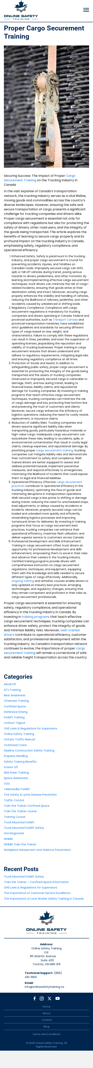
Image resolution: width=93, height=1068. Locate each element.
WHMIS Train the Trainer (20, 844)
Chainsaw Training (16, 701)
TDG (7, 784)
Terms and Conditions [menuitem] (46, 1034)
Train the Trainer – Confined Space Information (36, 882)
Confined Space (15, 706)
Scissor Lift (11, 767)
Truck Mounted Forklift (19, 822)
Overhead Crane (15, 745)
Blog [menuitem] (46, 1026)
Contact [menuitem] (47, 1020)
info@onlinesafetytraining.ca (44, 987)
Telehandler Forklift (17, 789)
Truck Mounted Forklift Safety (24, 828)
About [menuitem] (46, 1013)
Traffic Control (14, 800)
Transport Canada (65, 320)
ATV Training (12, 690)
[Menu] (86, 10)
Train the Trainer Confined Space (26, 806)
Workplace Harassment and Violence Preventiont (37, 850)
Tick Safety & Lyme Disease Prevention (30, 795)
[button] (34, 998)
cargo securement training (54, 450)
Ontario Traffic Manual (19, 739)
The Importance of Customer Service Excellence (37, 893)
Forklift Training (14, 717)
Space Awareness (16, 778)
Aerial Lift (10, 684)
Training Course (14, 817)
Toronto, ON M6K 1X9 (46, 964)
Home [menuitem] (46, 1006)
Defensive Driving (15, 712)
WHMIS (8, 839)
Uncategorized (14, 833)
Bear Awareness (14, 695)
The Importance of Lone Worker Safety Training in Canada (44, 899)
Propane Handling (16, 756)
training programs (36, 616)
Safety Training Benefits (20, 762)
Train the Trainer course (20, 811)
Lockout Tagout (14, 723)
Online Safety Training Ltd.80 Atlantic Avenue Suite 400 (46, 954)
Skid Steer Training (16, 773)
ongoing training (23, 581)
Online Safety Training (19, 734)
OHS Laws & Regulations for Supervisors (30, 728)
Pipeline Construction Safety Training (29, 750)
